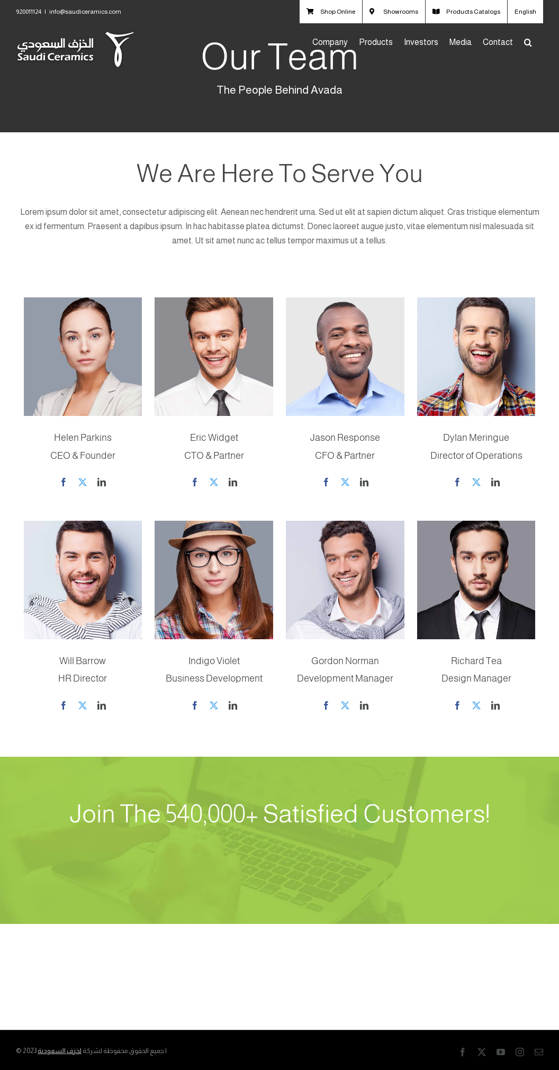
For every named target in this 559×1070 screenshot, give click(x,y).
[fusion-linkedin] (101, 482)
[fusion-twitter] (82, 482)
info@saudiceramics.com (85, 11)
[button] (528, 42)
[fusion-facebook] (63, 482)
